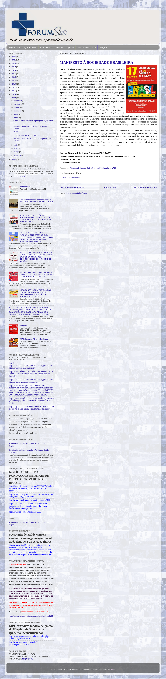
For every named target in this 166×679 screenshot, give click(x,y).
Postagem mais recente (72, 187)
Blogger (113, 669)
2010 (14, 94)
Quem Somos (30, 47)
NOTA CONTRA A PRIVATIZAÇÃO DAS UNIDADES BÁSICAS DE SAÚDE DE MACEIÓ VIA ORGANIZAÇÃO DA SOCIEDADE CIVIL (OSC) (35, 293)
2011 (14, 91)
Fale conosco (46, 47)
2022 (14, 56)
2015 (14, 77)
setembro (18, 111)
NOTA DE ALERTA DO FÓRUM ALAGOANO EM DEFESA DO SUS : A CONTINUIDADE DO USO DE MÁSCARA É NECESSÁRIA (36, 218)
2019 (14, 67)
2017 (14, 74)
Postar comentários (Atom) (77, 193)
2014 (14, 80)
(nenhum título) (26, 187)
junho (16, 118)
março (16, 152)
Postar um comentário (71, 177)
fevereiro (17, 155)
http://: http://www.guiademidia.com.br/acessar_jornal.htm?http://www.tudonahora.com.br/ (31, 365)
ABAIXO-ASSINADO (87, 47)
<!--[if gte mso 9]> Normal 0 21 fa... (27, 135)
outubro (17, 107)
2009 (14, 98)
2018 (14, 70)
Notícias (59, 47)
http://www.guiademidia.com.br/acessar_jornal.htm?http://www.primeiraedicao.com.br (31, 380)
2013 (14, 84)
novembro (18, 104)
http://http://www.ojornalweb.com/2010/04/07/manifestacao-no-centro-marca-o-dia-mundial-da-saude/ (31, 407)
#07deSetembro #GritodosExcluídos (34, 339)
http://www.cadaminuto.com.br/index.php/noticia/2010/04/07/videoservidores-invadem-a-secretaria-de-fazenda (31, 373)
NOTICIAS (17, 132)
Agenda (70, 47)
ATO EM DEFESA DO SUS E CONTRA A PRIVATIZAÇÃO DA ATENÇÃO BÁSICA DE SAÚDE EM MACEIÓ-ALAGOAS (37, 275)
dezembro (18, 101)
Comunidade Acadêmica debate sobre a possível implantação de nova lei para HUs (36, 201)
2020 (14, 63)
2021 (14, 60)
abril (16, 148)
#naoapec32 (24, 325)
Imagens (103, 47)
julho (16, 114)
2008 (14, 159)
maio (16, 145)
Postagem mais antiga (145, 187)
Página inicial (14, 47)
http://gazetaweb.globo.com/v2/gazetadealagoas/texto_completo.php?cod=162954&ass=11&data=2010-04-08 (31, 400)
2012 (14, 87)
